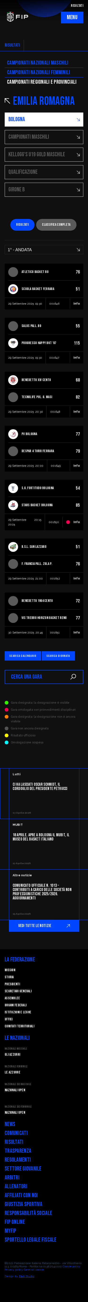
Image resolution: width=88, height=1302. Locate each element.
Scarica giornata (58, 656)
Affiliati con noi (21, 1195)
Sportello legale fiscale (31, 1240)
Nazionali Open (15, 1090)
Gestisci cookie (34, 1269)
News (10, 1124)
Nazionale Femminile (16, 1066)
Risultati (22, 224)
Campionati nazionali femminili (38, 72)
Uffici (9, 1019)
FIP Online (15, 1222)
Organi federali (16, 1005)
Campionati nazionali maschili (37, 62)
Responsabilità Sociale (28, 1213)
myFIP (10, 1231)
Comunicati (16, 1133)
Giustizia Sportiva (23, 1204)
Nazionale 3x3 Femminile (18, 1107)
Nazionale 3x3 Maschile (18, 1084)
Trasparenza (18, 1151)
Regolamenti (18, 1160)
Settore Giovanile (23, 1168)
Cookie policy (71, 1266)
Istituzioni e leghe (18, 1012)
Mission (10, 970)
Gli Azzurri (12, 1054)
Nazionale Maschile (16, 1049)
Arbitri (12, 1177)
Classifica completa (56, 224)
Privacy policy (14, 1269)
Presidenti (12, 984)
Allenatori (16, 1186)
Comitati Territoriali (19, 1026)
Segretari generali (18, 991)
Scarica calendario (22, 656)
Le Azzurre (12, 1072)
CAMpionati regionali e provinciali (42, 82)
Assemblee (12, 998)
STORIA (9, 977)
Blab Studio (26, 1276)
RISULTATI (77, 6)
